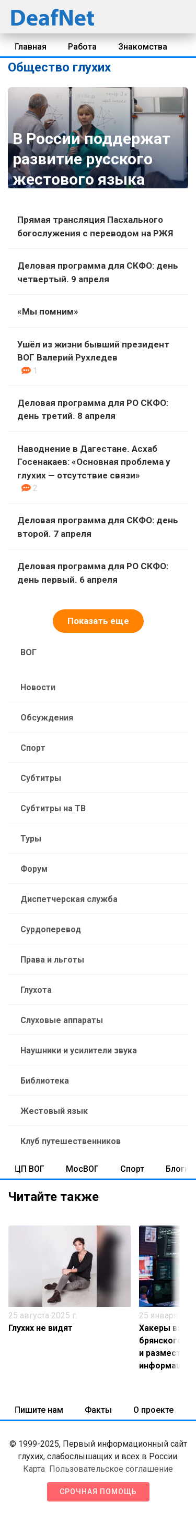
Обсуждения (46, 718)
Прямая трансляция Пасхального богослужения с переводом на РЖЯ (95, 226)
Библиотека (44, 1081)
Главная (31, 47)
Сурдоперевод (50, 929)
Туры (30, 839)
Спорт (32, 748)
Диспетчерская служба (69, 899)
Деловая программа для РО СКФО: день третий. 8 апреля (92, 410)
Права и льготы (52, 960)
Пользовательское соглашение (111, 1469)
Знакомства (142, 47)
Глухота (36, 990)
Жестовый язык (54, 1111)
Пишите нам (39, 1410)
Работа (82, 47)
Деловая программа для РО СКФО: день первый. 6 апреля (92, 573)
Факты (98, 1410)
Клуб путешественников (70, 1141)
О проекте (153, 1410)
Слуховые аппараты (61, 1020)
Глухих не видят (40, 1328)
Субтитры (40, 778)
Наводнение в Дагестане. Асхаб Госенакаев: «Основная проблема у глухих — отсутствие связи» (93, 461)
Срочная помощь (98, 1491)
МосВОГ (82, 1169)
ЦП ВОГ (29, 1169)
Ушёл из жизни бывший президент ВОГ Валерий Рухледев (93, 351)
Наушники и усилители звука (78, 1050)
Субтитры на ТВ (53, 808)
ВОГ (28, 652)
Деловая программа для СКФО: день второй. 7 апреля (97, 527)
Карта (34, 1469)
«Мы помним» (47, 311)
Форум (34, 869)
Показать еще (98, 621)
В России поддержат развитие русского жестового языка (91, 158)
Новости (37, 687)
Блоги (177, 1169)
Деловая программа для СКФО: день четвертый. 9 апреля (97, 272)
